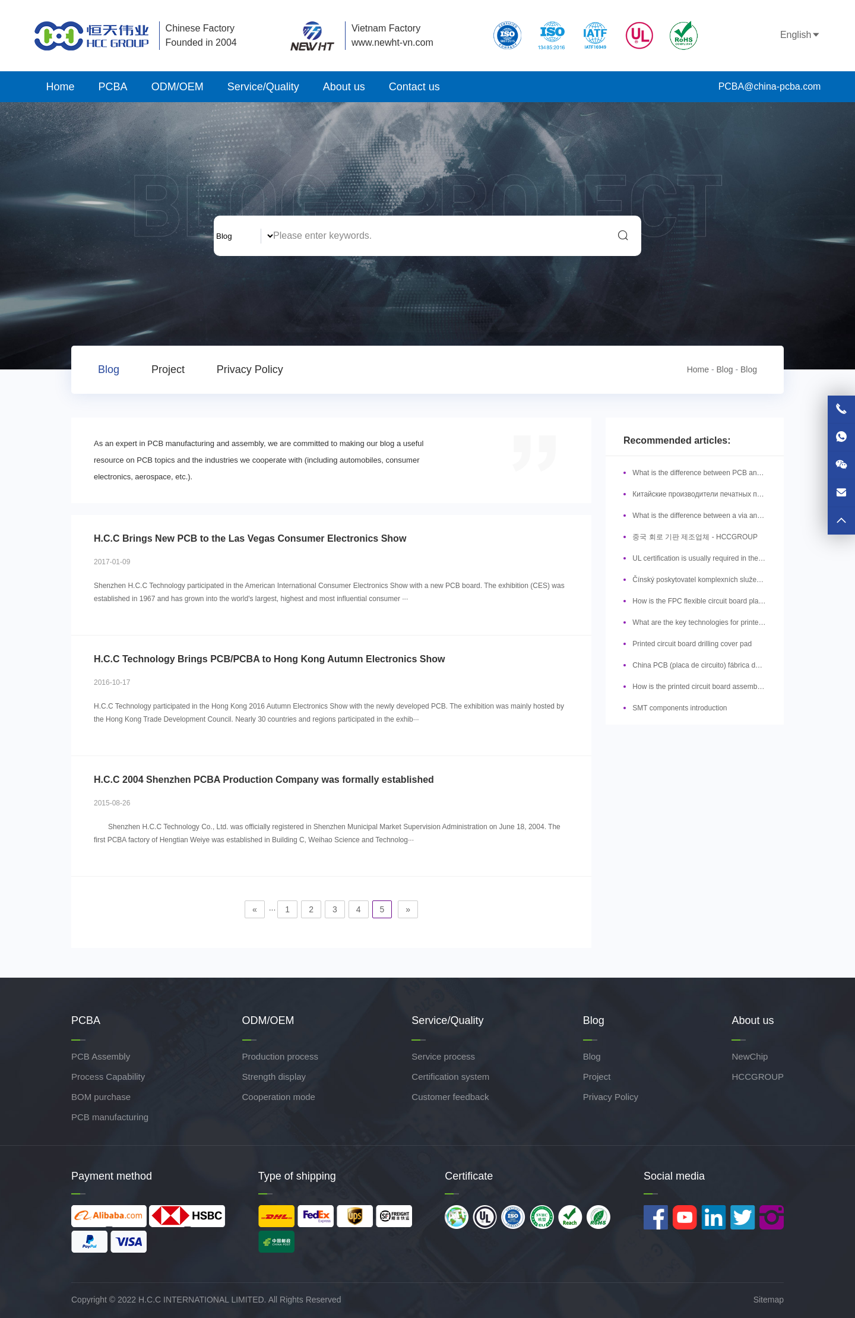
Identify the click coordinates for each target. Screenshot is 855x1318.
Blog (108, 369)
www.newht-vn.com (392, 42)
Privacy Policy (250, 369)
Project (168, 369)
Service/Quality (263, 87)
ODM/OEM (177, 87)
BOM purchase (101, 1097)
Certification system (450, 1077)
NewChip (750, 1056)
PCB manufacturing (109, 1117)
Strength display (274, 1077)
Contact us (414, 87)
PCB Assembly (100, 1056)
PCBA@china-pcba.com (759, 86)
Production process (280, 1056)
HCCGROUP (758, 1077)
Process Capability (108, 1077)
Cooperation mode (278, 1097)
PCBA (113, 87)
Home (60, 87)
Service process (443, 1056)
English (789, 35)
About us (344, 87)
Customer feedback (450, 1097)
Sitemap (768, 1299)
